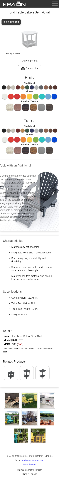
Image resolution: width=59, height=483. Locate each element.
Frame (29, 120)
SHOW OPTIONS (11, 22)
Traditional (29, 83)
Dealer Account (29, 464)
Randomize (29, 68)
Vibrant (29, 91)
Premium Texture (29, 101)
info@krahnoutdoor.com (32, 460)
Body (29, 77)
